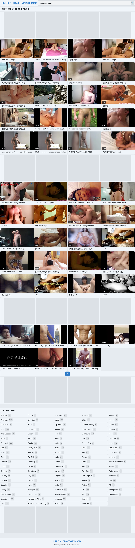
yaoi (112, 480)
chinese (6, 471)
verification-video (117, 461)
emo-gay (33, 419)
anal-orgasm (8, 433)
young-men (115, 494)
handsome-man (36, 498)
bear (5, 457)
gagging (33, 461)
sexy (85, 494)
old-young (88, 433)
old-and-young (89, 424)
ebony (32, 415)
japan (59, 419)
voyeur (113, 466)
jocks (58, 438)
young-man (115, 489)
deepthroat (7, 498)
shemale (87, 503)
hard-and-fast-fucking (38, 503)
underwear (115, 452)
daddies (6, 485)
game (32, 466)
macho (59, 480)
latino (59, 461)
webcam (114, 475)
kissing (59, 447)
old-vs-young (89, 429)
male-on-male (62, 494)
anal (5, 429)
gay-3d (32, 480)
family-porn (34, 447)
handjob (33, 489)
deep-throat (8, 494)
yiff (112, 485)
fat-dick (33, 457)
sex (85, 489)
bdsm (5, 452)
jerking (59, 429)
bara (4, 438)
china (5, 466)
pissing (86, 457)
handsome (34, 494)
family (32, 443)
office (86, 419)
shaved (86, 498)
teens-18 (114, 438)
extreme (33, 433)
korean (59, 452)
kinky (58, 443)
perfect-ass (88, 443)
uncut (113, 443)
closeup (6, 480)
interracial (61, 415)
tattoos (113, 429)
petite (86, 447)
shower (113, 415)
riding (86, 485)
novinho (87, 415)
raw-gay (87, 471)
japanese (60, 424)
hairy (32, 485)
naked (59, 503)
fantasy (32, 452)
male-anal (61, 489)
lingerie (60, 475)
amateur (7, 419)
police (86, 461)
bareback (7, 443)
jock (58, 433)
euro (31, 424)
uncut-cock (115, 447)
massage (60, 498)
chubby (5, 475)
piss (85, 452)
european (33, 429)
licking (59, 471)
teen (112, 433)
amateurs (6, 424)
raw (85, 466)
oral (85, 438)
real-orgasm (88, 475)
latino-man (61, 466)
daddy (5, 489)
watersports (115, 471)
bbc (4, 447)
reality (86, 480)
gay (32, 475)
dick (5, 503)
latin (59, 457)
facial (32, 438)
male (59, 485)
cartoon (6, 461)
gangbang (34, 471)
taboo (113, 419)
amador (6, 415)
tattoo (113, 424)
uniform (114, 457)
